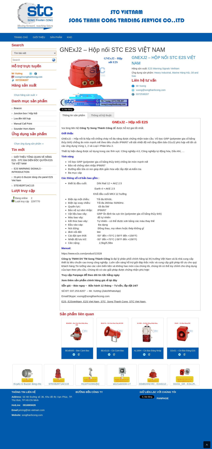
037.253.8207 (77, 290)
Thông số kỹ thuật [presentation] (101, 115)
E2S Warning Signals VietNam (163, 68)
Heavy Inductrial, (163, 72)
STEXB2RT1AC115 (24, 185)
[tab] (74, 115)
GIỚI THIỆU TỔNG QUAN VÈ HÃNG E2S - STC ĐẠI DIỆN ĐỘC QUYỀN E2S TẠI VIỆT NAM (32, 160)
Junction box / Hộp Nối (25, 113)
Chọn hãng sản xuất (25, 95)
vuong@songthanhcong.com (28, 77)
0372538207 (140, 94)
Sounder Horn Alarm (24, 128)
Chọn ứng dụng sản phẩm (29, 143)
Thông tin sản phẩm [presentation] (73, 115)
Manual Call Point (23, 123)
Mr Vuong (139, 86)
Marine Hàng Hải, (181, 72)
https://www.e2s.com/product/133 (80, 253)
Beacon (18, 108)
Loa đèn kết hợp (22, 118)
